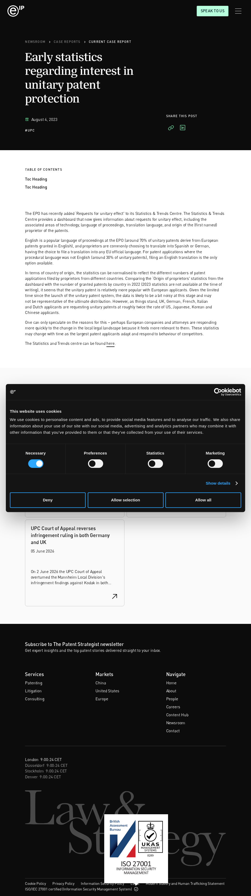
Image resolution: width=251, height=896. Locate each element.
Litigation (33, 690)
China (100, 682)
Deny (48, 500)
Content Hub (177, 714)
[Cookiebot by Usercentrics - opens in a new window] (218, 392)
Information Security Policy (102, 883)
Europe (101, 698)
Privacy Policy (63, 883)
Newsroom (175, 722)
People (172, 698)
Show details (218, 483)
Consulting (34, 698)
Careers (173, 706)
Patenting (33, 682)
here (110, 343)
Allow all (203, 500)
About (171, 690)
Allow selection (125, 500)
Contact (173, 730)
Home (171, 682)
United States (107, 690)
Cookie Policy (35, 883)
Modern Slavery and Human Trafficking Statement (185, 883)
